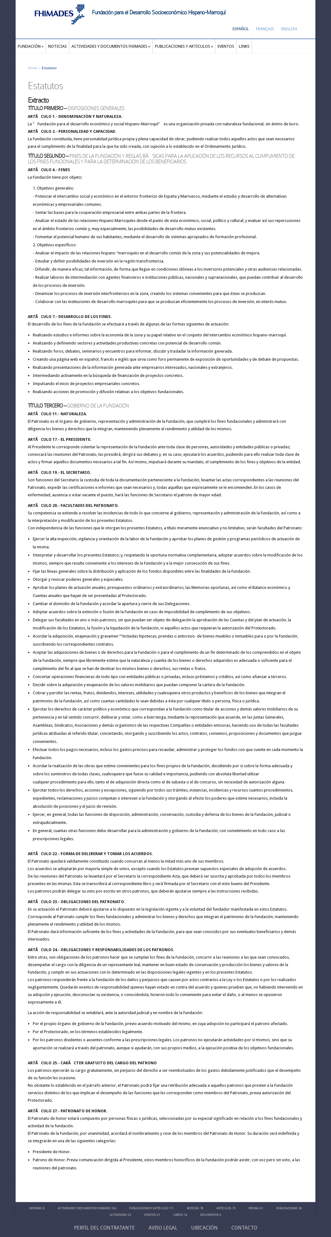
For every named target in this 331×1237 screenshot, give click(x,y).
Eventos (150, 1214)
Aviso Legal (163, 1228)
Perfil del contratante (104, 1228)
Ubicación (204, 1228)
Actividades (118, 1214)
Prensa (254, 1208)
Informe (35, 1208)
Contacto (244, 1228)
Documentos (209, 1214)
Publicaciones (286, 1208)
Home (32, 67)
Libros (178, 1214)
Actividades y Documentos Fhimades (84, 1208)
